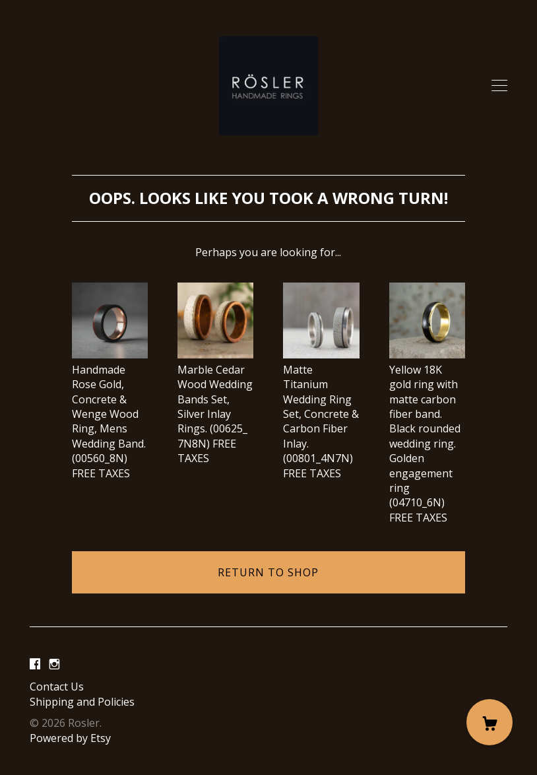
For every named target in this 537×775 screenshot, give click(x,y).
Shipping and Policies (82, 701)
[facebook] (35, 664)
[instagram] (54, 664)
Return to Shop (268, 572)
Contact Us (57, 686)
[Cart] (489, 722)
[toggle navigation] (499, 85)
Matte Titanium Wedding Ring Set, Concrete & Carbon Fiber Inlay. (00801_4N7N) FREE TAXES (321, 413)
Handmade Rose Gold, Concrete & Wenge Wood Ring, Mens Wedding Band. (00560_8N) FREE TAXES (110, 413)
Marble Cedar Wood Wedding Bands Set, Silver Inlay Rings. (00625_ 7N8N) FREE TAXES (215, 406)
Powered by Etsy (70, 738)
